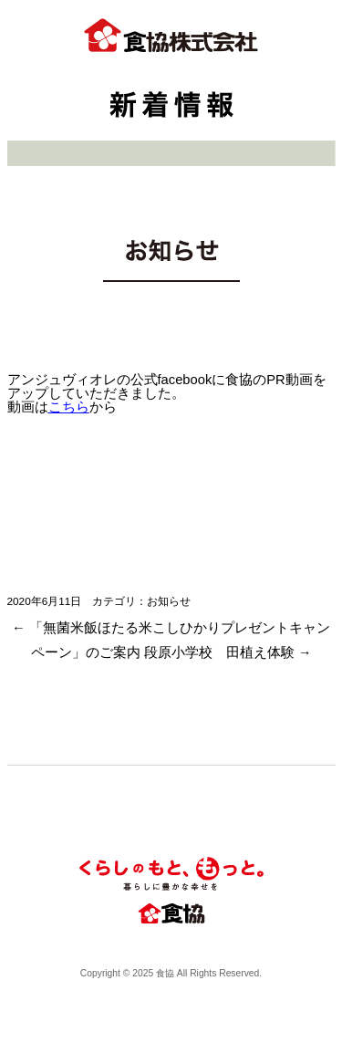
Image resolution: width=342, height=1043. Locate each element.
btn (311, 40)
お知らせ (169, 601)
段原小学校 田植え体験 (228, 652)
